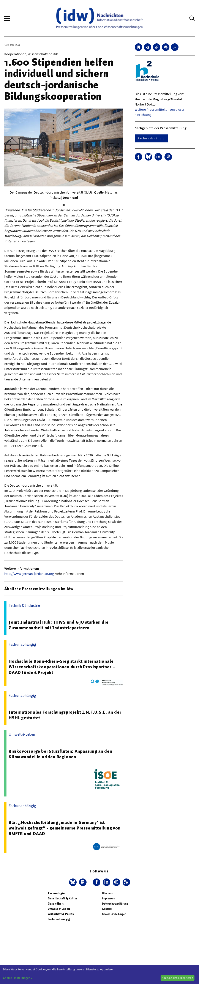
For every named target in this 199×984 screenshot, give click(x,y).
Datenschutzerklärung (115, 903)
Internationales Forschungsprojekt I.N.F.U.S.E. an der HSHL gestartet (65, 715)
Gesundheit (55, 904)
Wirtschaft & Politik (61, 914)
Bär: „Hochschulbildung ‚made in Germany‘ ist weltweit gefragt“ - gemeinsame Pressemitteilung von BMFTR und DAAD (65, 828)
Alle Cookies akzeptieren (177, 978)
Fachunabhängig (59, 919)
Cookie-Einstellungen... (17, 978)
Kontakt (106, 909)
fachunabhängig (151, 138)
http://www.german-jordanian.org (29, 573)
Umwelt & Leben (59, 909)
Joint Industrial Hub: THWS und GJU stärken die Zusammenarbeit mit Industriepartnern (59, 625)
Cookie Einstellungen (114, 914)
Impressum (108, 898)
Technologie (56, 893)
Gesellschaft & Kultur (62, 898)
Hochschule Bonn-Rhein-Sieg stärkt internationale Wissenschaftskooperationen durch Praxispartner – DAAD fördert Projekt (62, 667)
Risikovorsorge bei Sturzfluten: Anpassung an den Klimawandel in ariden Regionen (60, 754)
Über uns (107, 893)
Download (70, 197)
